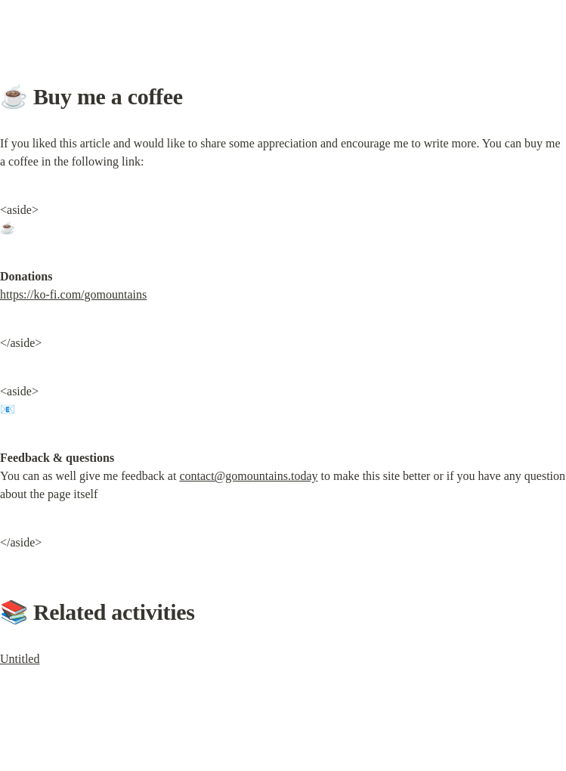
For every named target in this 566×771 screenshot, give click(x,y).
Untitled (19, 658)
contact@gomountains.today (248, 475)
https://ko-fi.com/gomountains (73, 294)
